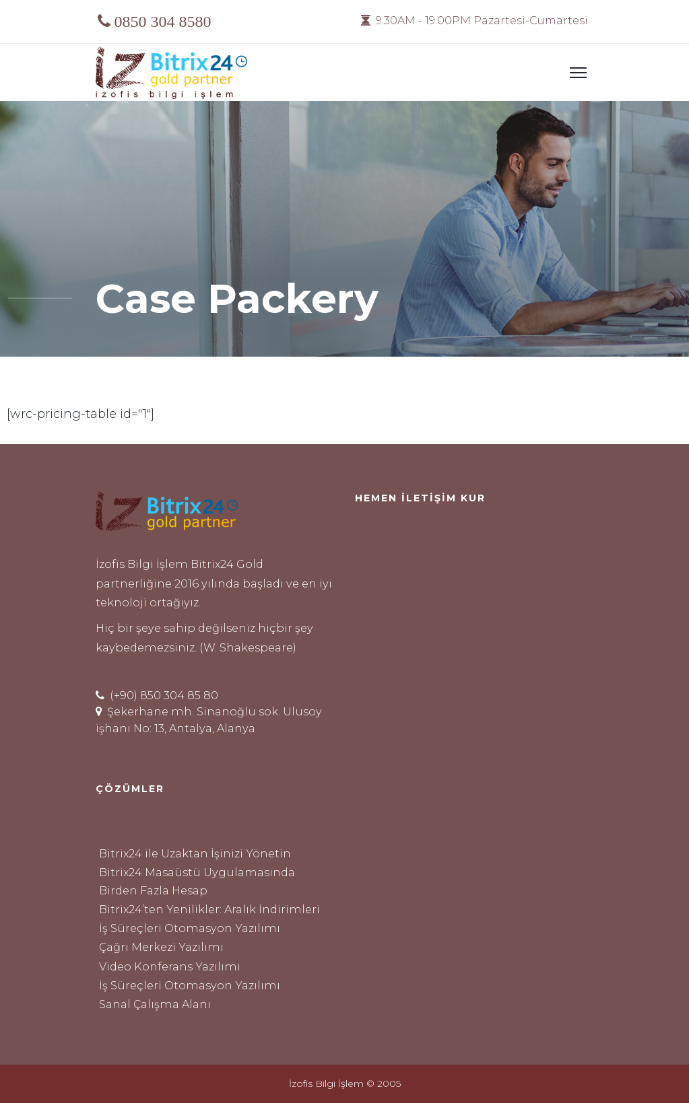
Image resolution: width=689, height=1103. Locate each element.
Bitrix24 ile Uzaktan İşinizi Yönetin (195, 853)
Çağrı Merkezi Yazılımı (161, 947)
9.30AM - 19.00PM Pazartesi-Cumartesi (474, 20)
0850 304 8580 (162, 21)
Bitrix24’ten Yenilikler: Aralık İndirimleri (209, 909)
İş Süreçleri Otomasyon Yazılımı (189, 928)
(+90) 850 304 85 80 (157, 695)
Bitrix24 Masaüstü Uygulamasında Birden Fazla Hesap (197, 881)
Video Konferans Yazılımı (169, 966)
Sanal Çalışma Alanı (155, 1004)
